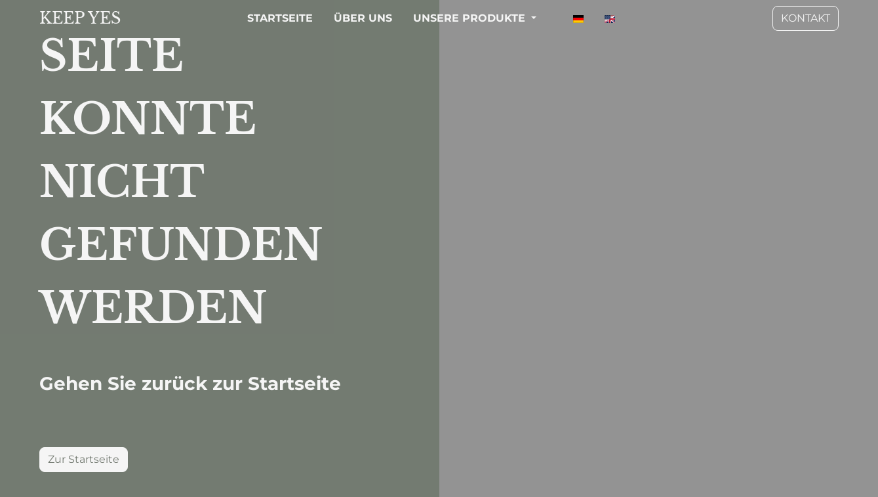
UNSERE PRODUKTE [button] (471, 18)
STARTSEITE (280, 18)
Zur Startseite (83, 459)
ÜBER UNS (363, 18)
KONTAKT (805, 18)
